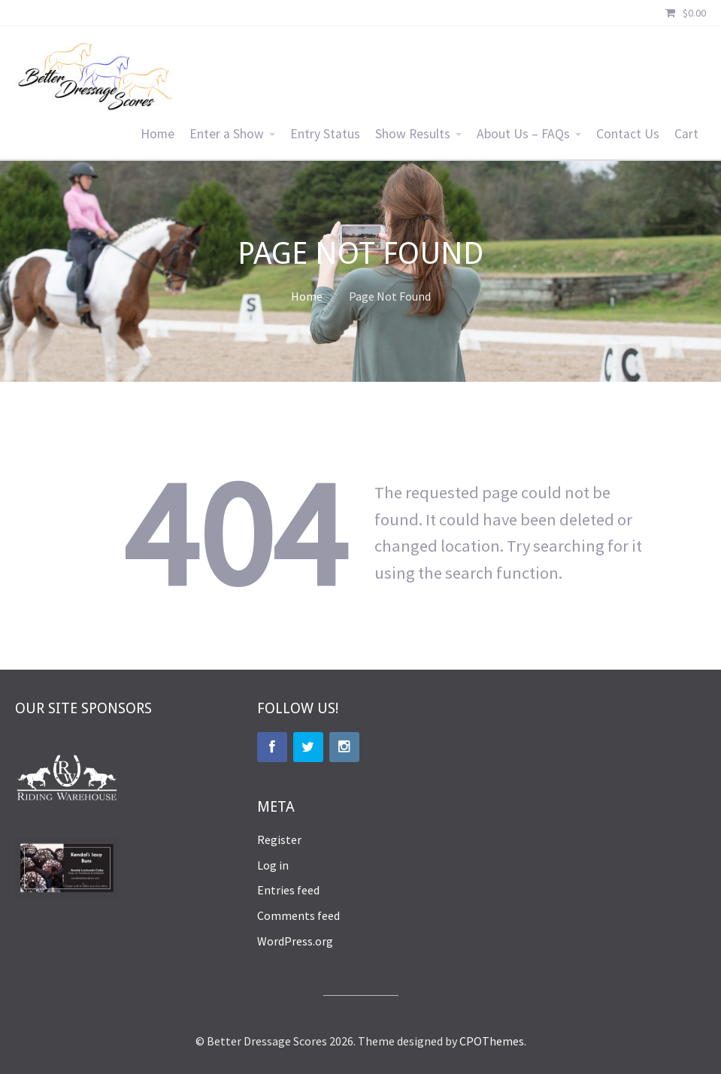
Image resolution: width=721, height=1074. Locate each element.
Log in (273, 865)
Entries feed (288, 889)
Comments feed (298, 915)
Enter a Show (226, 134)
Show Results (412, 134)
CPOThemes (491, 1040)
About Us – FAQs (523, 134)
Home (157, 134)
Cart (686, 134)
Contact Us (627, 134)
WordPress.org (295, 940)
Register (279, 839)
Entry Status (325, 134)
